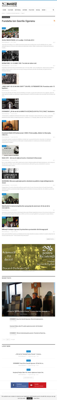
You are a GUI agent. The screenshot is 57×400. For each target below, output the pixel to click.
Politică (31, 10)
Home (4, 10)
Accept (29, 398)
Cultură (10, 10)
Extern (25, 10)
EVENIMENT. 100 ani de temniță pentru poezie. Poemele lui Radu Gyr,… (28, 333)
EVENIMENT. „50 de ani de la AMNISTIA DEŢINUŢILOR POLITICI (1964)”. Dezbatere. (28, 111)
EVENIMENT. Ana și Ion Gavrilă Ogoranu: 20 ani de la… (28, 363)
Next (8, 339)
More (43, 10)
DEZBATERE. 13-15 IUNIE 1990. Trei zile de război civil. (19, 63)
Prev (3, 339)
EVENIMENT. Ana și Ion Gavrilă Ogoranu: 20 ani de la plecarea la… (27, 319)
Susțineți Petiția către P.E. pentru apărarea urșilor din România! (26, 326)
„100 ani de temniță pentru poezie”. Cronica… (28, 354)
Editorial (18, 10)
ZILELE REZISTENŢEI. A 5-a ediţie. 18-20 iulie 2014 (18, 40)
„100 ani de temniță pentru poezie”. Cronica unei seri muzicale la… (28, 311)
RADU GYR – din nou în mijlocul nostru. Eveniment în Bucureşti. (22, 158)
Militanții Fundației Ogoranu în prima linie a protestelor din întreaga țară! (25, 229)
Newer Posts (50, 239)
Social (38, 10)
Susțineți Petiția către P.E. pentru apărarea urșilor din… (28, 372)
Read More (36, 398)
